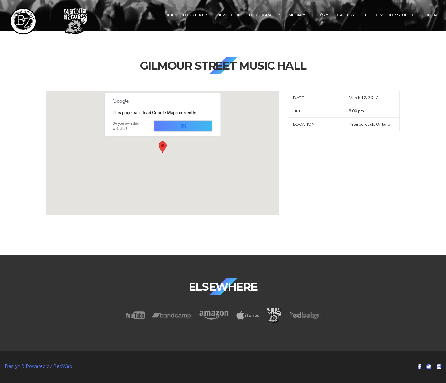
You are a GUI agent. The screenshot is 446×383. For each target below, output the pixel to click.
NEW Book (229, 14)
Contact (431, 14)
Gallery (346, 14)
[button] (163, 147)
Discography (264, 14)
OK (183, 126)
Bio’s (319, 14)
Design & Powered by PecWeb (38, 366)
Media (295, 14)
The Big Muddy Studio (388, 14)
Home (167, 14)
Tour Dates (195, 14)
